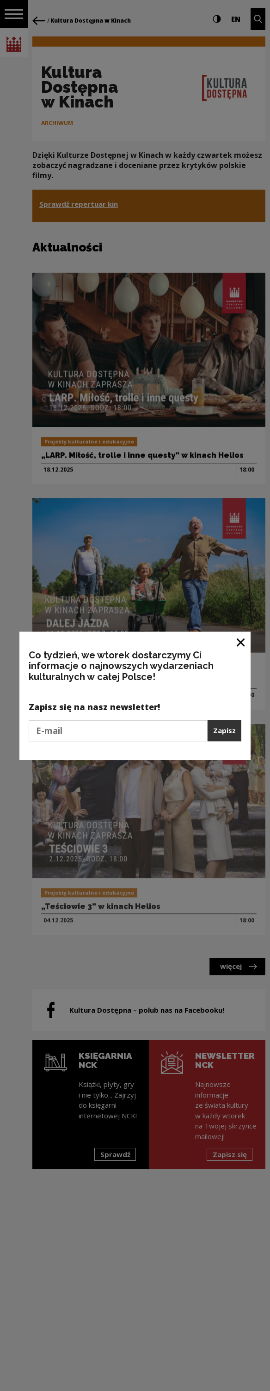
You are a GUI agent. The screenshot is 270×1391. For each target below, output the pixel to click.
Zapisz (224, 730)
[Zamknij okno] (241, 642)
